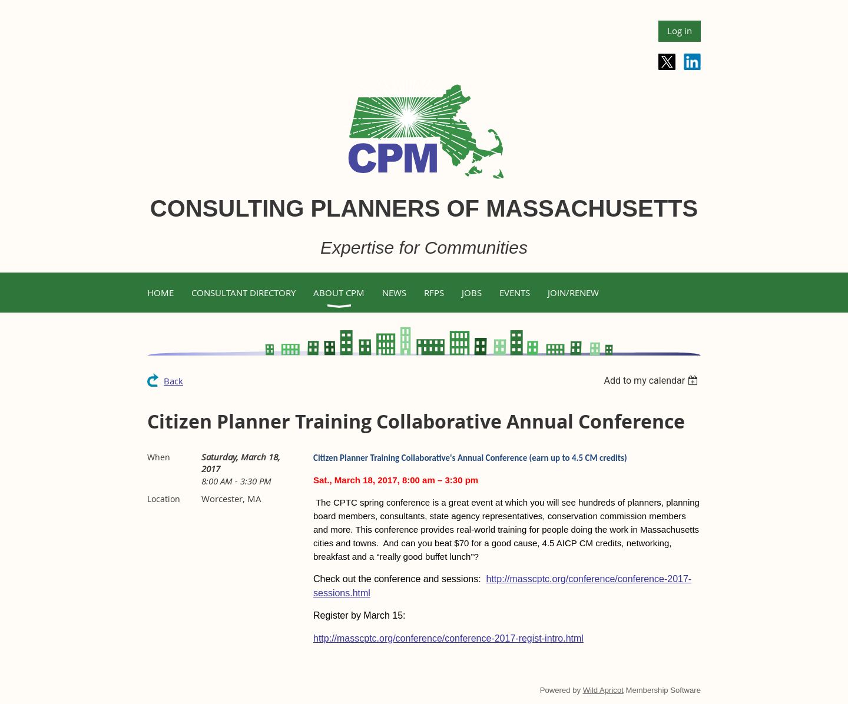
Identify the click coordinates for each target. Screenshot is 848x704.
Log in (679, 30)
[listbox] (652, 380)
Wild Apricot (603, 690)
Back (173, 381)
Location (163, 498)
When (158, 457)
